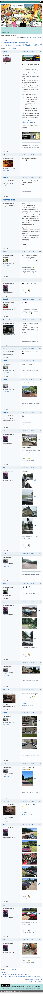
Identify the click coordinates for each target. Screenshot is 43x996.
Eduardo (6, 587)
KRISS (5, 154)
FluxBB (38, 985)
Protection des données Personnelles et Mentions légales (27, 992)
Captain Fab (7, 321)
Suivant (14, 49)
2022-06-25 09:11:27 (28, 767)
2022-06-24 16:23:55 (28, 692)
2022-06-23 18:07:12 (28, 362)
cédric (5, 362)
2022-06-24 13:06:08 (28, 557)
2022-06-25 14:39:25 (28, 943)
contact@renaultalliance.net (18, 990)
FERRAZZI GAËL (9, 200)
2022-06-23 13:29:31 (28, 350)
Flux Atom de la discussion (33, 982)
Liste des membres (14, 29)
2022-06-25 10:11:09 (28, 804)
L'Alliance (24, 706)
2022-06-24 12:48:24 (28, 471)
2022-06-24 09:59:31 (28, 416)
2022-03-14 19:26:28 (28, 177)
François (6, 693)
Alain (5, 282)
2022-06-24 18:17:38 (28, 715)
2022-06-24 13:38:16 (28, 587)
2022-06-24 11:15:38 (28, 434)
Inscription (33, 29)
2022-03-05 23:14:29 (28, 52)
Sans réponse (37, 37)
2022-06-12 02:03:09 (28, 281)
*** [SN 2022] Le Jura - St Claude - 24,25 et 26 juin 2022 (21, 979)
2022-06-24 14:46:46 (28, 666)
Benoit (5, 253)
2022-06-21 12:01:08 (28, 321)
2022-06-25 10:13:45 (28, 827)
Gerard (5, 301)
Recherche (25, 29)
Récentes (29, 37)
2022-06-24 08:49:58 (28, 381)
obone (5, 350)
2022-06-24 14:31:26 (28, 605)
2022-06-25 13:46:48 (28, 908)
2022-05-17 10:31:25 (28, 253)
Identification (6, 32)
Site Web (6, 170)
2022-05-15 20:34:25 (28, 199)
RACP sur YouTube (27, 708)
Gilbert (5, 177)
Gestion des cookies (7, 992)
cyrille (5, 52)
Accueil (4, 29)
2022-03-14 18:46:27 (28, 154)
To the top (5, 989)
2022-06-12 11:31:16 (28, 300)
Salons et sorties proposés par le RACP (19, 43)
